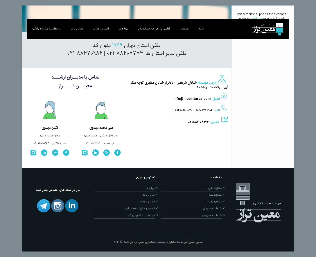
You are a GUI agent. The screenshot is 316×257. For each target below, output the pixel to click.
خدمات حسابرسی (212, 215)
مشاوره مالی (215, 188)
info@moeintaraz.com (192, 99)
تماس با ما (149, 195)
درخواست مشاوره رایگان (141, 215)
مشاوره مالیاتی (213, 201)
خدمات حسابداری (212, 208)
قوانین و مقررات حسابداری (140, 208)
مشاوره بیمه (215, 195)
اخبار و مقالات (147, 201)
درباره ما (150, 188)
